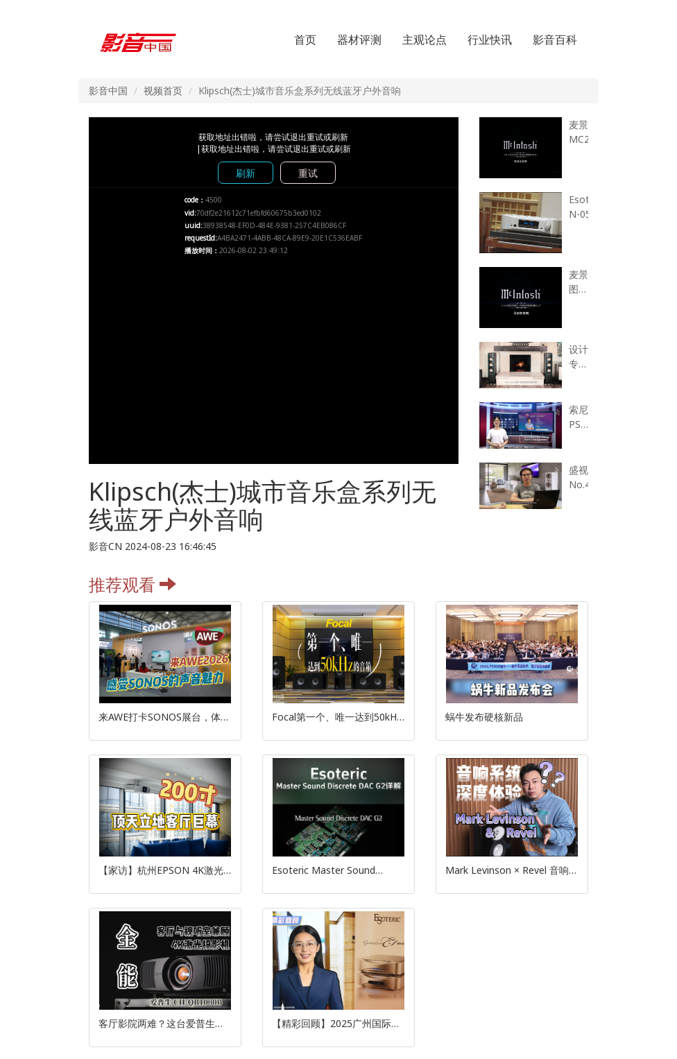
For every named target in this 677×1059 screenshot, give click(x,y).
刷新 (245, 173)
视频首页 (163, 90)
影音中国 (108, 90)
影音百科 (555, 39)
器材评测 (359, 39)
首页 (305, 39)
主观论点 (424, 39)
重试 (308, 173)
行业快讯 (490, 39)
